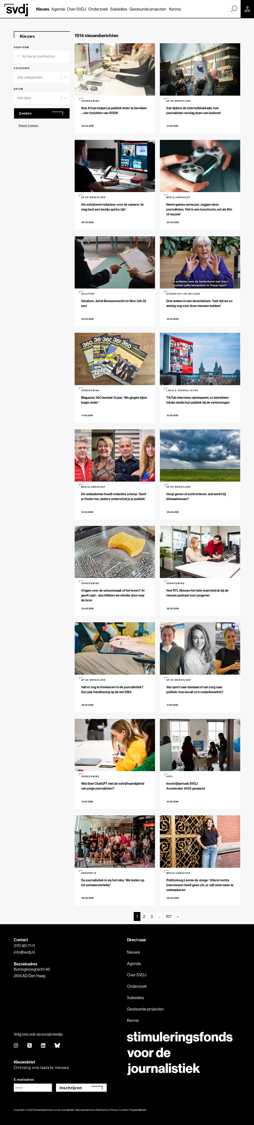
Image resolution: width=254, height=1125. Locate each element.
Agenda (58, 9)
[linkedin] (43, 1045)
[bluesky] (57, 1045)
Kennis (175, 9)
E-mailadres (24, 1079)
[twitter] (29, 1045)
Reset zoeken (28, 125)
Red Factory (102, 1109)
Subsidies (118, 9)
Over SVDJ (76, 9)
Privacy (114, 1109)
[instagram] (16, 1045)
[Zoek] (234, 8)
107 (169, 916)
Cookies (123, 1109)
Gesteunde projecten (147, 9)
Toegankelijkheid (137, 1109)
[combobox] (39, 77)
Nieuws (42, 9)
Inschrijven (70, 1087)
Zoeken (25, 113)
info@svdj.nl (24, 952)
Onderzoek (98, 9)
